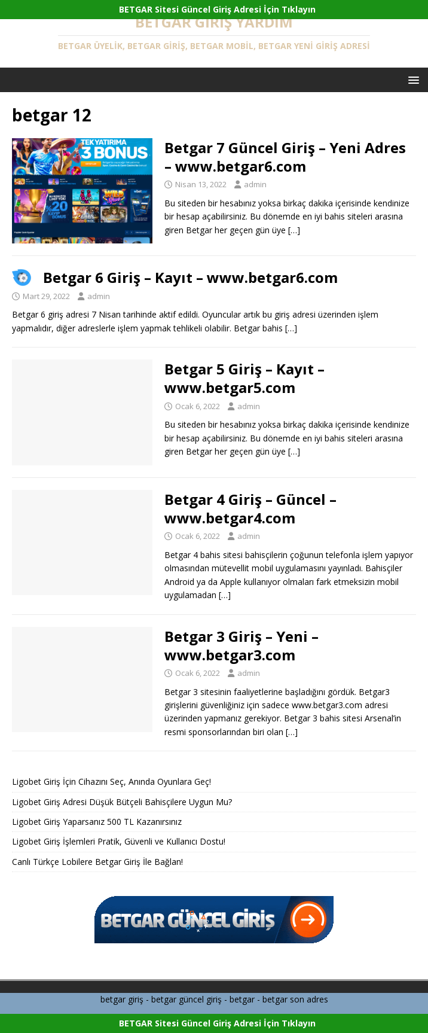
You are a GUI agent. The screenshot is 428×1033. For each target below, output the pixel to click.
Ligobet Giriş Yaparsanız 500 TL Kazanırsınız (97, 821)
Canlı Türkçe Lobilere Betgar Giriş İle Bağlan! (97, 861)
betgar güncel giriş (186, 999)
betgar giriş (121, 999)
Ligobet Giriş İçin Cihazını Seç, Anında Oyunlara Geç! (111, 781)
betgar (242, 999)
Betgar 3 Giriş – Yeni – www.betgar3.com (241, 645)
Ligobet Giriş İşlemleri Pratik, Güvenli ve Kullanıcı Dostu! (118, 841)
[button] (411, 79)
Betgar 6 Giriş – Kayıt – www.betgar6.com (190, 277)
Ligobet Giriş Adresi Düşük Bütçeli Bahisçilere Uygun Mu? (122, 801)
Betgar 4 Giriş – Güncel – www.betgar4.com (250, 508)
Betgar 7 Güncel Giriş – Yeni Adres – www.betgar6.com (285, 157)
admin (255, 184)
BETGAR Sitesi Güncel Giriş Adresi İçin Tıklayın (217, 9)
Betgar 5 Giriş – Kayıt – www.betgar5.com (244, 378)
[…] (294, 230)
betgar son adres (295, 999)
